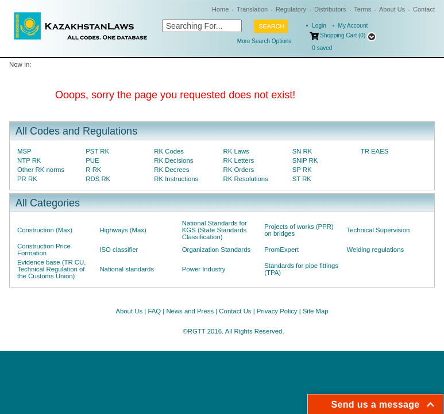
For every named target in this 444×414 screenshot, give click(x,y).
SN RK (302, 151)
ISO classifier (118, 249)
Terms (362, 9)
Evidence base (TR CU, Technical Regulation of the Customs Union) (51, 269)
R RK (93, 169)
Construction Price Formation (44, 249)
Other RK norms (40, 169)
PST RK (97, 151)
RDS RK (98, 178)
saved (322, 48)
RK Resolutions (245, 178)
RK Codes (169, 151)
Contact (424, 9)
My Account (353, 25)
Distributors (330, 9)
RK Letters (238, 160)
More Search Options (264, 41)
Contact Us (235, 311)
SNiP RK (305, 160)
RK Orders (238, 169)
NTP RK (29, 160)
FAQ (154, 311)
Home (220, 9)
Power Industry (204, 269)
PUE (92, 160)
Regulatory (291, 9)
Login (319, 25)
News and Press (190, 311)
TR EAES (375, 151)
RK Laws (236, 151)
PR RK (27, 178)
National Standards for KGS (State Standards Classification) (214, 230)
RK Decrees (171, 169)
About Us (392, 9)
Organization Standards (216, 249)
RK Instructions (176, 178)
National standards (126, 269)
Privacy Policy (277, 311)
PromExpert (281, 249)
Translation (252, 9)
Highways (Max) (122, 230)
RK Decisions (173, 160)
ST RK (301, 178)
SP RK (302, 169)
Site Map (316, 311)
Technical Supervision (378, 230)
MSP (24, 151)
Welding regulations (375, 249)
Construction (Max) (44, 230)
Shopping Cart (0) (342, 35)
